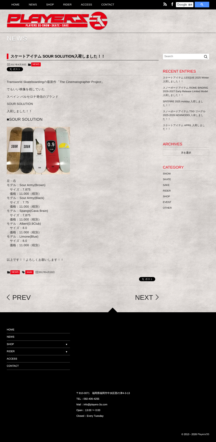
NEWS (35, 64)
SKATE (167, 179)
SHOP (166, 196)
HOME (10, 329)
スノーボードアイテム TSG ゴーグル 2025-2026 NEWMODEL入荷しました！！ (184, 115)
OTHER (167, 207)
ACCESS (12, 358)
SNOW (167, 173)
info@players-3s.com (95, 404)
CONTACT (13, 365)
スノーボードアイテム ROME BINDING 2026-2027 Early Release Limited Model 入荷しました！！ (185, 91)
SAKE (166, 185)
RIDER (167, 190)
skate (29, 272)
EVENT (167, 202)
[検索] (184, 5)
